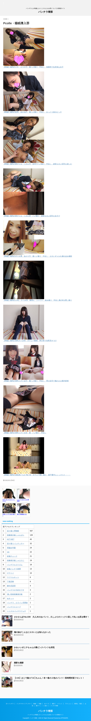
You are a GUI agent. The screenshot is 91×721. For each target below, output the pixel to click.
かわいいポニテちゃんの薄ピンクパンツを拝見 (34, 647)
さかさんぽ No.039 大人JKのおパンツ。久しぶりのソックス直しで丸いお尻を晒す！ (51, 617)
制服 (34, 703)
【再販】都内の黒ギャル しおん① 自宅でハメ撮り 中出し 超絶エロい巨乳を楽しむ (37, 164)
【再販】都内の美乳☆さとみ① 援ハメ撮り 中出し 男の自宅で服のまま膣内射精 (36, 381)
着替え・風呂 (78, 703)
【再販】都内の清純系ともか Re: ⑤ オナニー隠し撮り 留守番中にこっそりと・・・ (37, 475)
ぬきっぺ (10, 598)
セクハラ (46, 703)
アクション (68, 703)
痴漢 (53, 703)
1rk (8, 552)
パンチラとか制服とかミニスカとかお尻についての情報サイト (45, 714)
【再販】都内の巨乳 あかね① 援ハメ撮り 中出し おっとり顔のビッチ (32, 112)
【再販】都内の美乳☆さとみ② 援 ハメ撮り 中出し (24, 433)
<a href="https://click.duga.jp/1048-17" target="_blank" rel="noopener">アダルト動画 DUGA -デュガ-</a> (16, 502)
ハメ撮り (45, 705)
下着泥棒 (10, 581)
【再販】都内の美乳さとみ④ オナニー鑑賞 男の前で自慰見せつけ (30, 340)
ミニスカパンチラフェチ (16, 611)
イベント (59, 703)
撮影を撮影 (19, 663)
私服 (40, 703)
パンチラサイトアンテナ (23, 703)
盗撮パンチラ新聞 (14, 569)
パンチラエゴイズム (14, 565)
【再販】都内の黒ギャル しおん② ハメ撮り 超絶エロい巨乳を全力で (31, 216)
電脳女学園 (11, 548)
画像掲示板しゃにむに (15, 560)
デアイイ (10, 573)
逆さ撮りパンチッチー (15, 543)
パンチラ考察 (54, 705)
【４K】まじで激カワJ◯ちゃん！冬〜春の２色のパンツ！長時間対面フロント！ (49, 678)
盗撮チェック (12, 556)
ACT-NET (10, 539)
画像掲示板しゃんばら (15, 535)
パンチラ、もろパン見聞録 (17, 603)
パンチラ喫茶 (45, 12)
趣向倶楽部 (11, 586)
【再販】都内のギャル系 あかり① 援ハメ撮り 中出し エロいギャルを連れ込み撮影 (37, 256)
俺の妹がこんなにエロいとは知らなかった (32, 632)
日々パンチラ (10, 703)
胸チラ (38, 705)
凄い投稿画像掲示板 (14, 594)
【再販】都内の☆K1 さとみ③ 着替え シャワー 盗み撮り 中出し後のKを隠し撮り (37, 300)
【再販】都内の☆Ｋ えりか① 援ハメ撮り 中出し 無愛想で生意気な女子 (33, 67)
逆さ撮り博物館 (13, 531)
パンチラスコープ (14, 607)
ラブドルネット (13, 577)
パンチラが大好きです (15, 590)
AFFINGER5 (64, 718)
